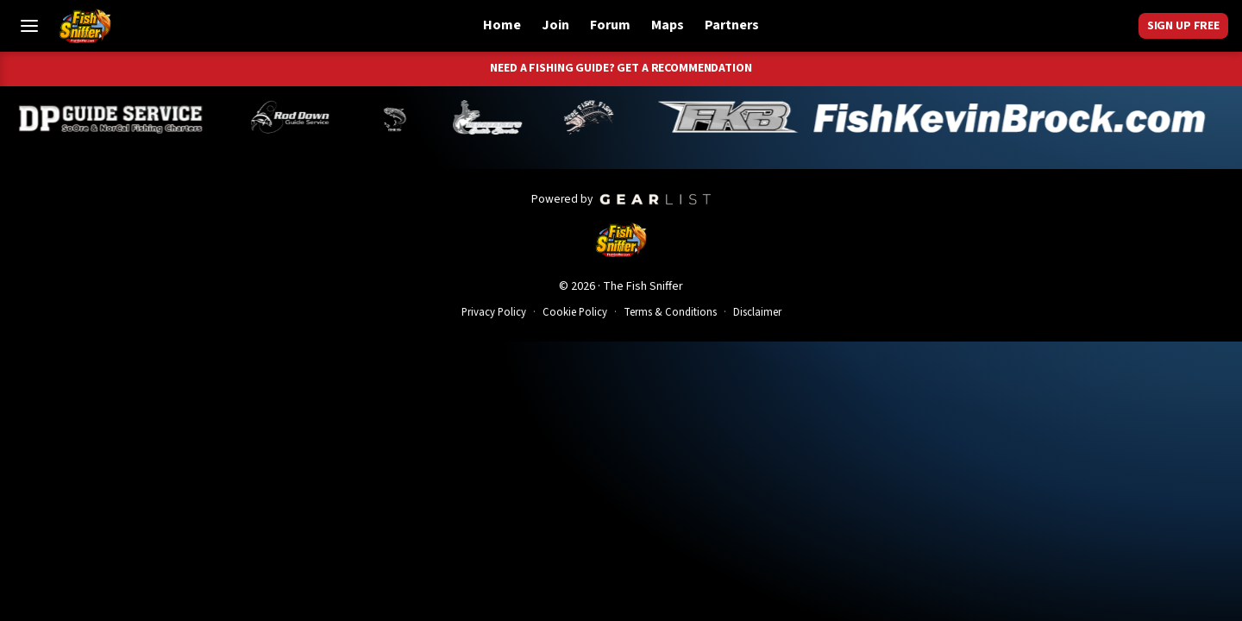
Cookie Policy (575, 312)
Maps (667, 25)
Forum (610, 25)
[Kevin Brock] (940, 117)
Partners (732, 25)
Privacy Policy (493, 312)
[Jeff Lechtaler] (496, 117)
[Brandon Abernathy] (302, 117)
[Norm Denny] (403, 117)
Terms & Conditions (670, 312)
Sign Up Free (1183, 25)
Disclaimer (757, 312)
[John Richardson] (598, 117)
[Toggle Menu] (29, 26)
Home (502, 25)
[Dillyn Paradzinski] (120, 117)
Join (555, 25)
